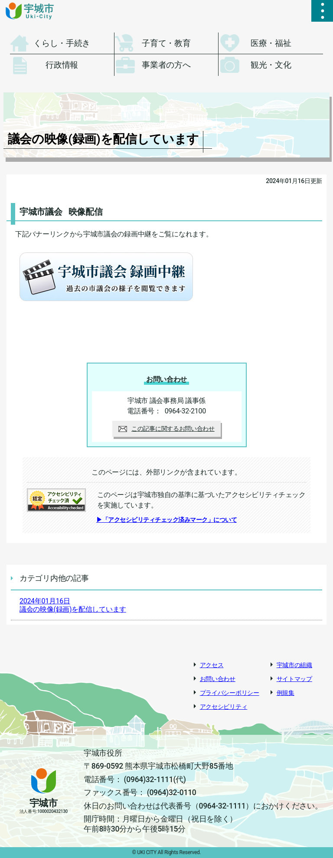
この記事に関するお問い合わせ (166, 428)
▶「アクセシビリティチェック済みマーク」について (166, 519)
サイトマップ (294, 678)
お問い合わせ (217, 678)
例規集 (285, 692)
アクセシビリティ (224, 706)
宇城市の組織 (294, 665)
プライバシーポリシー (229, 692)
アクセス (212, 665)
